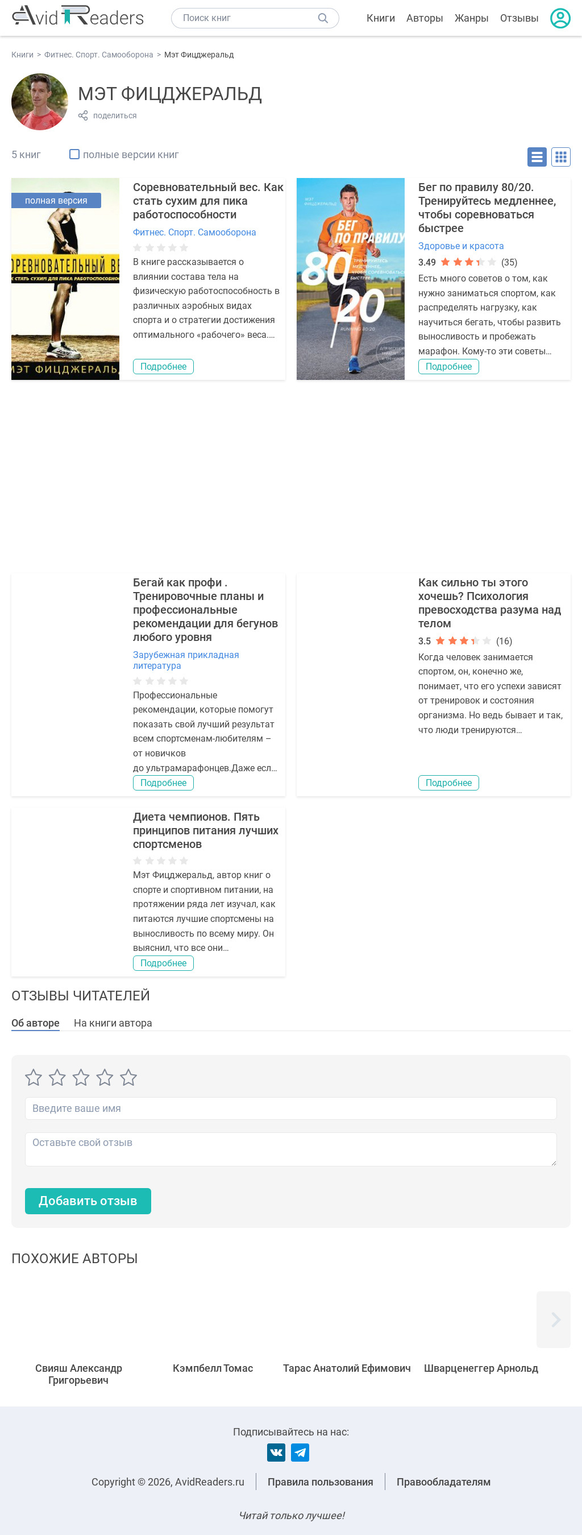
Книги (381, 18)
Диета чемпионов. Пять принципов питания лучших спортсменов (205, 830)
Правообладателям (444, 1482)
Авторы (424, 18)
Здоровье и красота (461, 246)
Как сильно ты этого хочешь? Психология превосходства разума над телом (489, 603)
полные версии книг (131, 154)
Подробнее (163, 366)
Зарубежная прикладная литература (186, 660)
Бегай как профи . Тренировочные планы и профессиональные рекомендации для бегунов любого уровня (205, 610)
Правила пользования (320, 1482)
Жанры (472, 18)
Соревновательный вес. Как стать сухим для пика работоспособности (208, 200)
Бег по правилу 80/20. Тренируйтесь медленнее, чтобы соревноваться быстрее (487, 207)
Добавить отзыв (88, 1201)
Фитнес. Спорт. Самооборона (194, 232)
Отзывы (519, 18)
